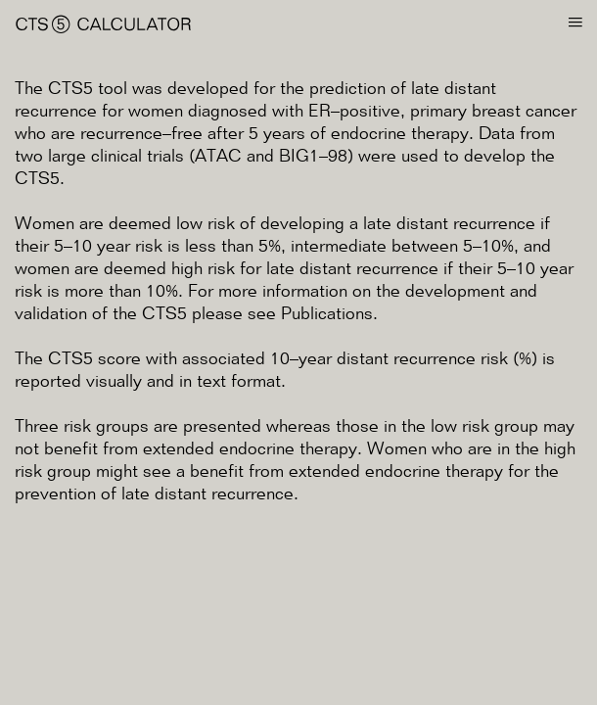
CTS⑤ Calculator (104, 24)
